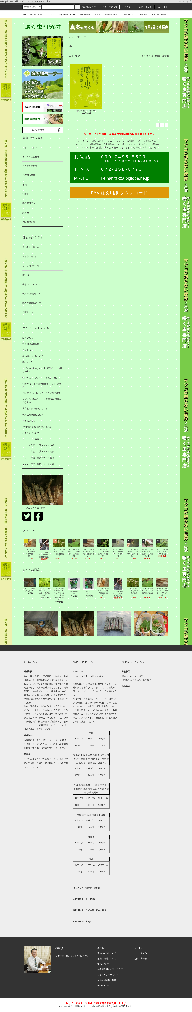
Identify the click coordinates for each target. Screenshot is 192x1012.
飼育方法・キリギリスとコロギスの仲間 (41, 393)
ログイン (127, 7)
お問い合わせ (143, 7)
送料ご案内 (27, 337)
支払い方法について (107, 953)
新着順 (165, 56)
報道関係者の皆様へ (31, 344)
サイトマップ (184, 1)
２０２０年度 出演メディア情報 (38, 445)
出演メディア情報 (157, 14)
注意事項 (26, 350)
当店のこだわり (36, 14)
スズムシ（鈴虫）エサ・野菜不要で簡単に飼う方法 (42, 401)
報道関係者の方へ (90, 7)
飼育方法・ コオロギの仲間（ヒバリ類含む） (41, 385)
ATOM (106, 985)
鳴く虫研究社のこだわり (34, 414)
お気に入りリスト (35, 130)
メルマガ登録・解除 (33, 508)
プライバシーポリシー (108, 975)
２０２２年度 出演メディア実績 (38, 451)
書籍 (78, 37)
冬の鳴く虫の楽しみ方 (33, 356)
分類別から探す (110, 14)
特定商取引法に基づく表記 (110, 969)
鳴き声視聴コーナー (65, 14)
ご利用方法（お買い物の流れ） (37, 427)
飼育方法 (142, 14)
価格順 (157, 56)
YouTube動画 (83, 14)
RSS (100, 985)
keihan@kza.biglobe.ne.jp (125, 178)
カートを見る (140, 953)
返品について (104, 964)
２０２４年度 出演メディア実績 (38, 464)
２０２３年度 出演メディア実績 (38, 457)
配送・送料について (107, 958)
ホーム (25, 14)
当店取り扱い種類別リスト (35, 408)
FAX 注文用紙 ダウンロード (119, 192)
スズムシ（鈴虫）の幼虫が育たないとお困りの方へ (42, 370)
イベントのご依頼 (109, 7)
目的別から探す (127, 14)
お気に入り (49, 14)
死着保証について (30, 433)
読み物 (96, 14)
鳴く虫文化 (27, 362)
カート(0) (161, 7)
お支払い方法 (28, 421)
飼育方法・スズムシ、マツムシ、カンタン (42, 377)
